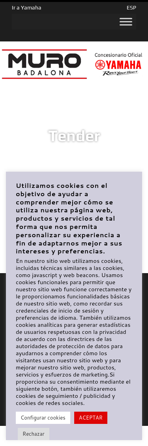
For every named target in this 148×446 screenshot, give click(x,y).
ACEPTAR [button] (91, 417)
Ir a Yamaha (26, 7)
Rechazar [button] (33, 433)
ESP (131, 7)
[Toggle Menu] (126, 21)
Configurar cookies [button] (43, 417)
